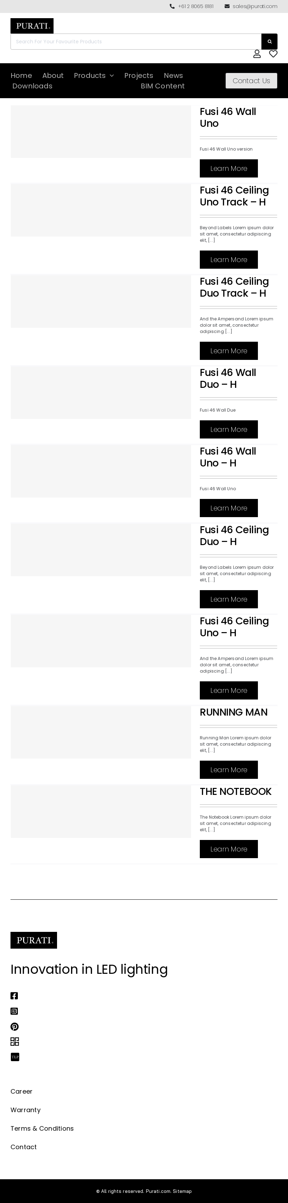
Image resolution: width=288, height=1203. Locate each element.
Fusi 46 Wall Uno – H (228, 457)
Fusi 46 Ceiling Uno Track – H (234, 196)
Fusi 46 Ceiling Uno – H (234, 627)
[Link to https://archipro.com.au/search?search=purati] (137, 1042)
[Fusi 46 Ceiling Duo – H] (101, 550)
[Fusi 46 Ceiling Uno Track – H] (101, 210)
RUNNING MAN (233, 712)
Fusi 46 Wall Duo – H (228, 378)
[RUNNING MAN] (101, 732)
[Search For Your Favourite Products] (135, 42)
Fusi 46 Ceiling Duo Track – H (234, 287)
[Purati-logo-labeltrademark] (32, 20)
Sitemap (182, 1191)
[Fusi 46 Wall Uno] (101, 132)
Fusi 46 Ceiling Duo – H (234, 536)
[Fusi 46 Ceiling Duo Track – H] (101, 301)
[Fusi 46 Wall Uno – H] (101, 471)
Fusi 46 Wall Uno (228, 117)
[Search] (269, 42)
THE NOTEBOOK (236, 791)
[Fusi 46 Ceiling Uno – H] (101, 641)
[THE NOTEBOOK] (101, 811)
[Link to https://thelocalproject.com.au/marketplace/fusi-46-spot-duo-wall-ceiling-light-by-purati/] (137, 1057)
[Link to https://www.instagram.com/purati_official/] (137, 1011)
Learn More (228, 168)
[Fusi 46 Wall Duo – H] (101, 393)
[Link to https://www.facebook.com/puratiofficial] (137, 996)
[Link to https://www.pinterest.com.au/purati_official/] (137, 1026)
